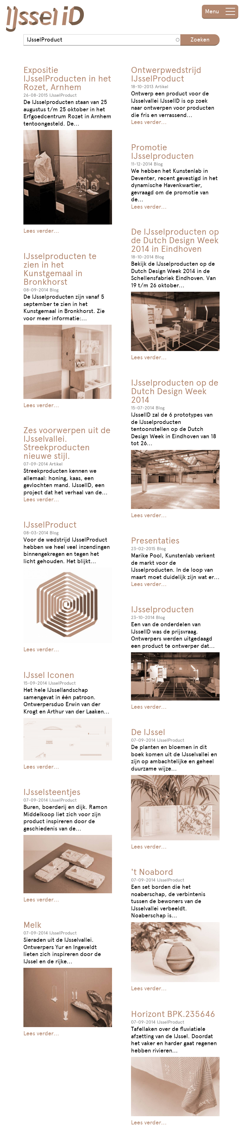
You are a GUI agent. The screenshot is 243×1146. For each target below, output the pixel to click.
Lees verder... (41, 230)
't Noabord (152, 872)
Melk (32, 925)
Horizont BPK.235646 (173, 1014)
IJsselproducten (162, 609)
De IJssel (148, 732)
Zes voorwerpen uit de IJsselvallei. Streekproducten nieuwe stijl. (66, 443)
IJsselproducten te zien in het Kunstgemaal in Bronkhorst (60, 269)
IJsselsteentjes (51, 792)
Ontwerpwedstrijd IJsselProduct (166, 74)
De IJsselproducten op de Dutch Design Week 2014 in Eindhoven (175, 240)
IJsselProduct (50, 524)
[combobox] (101, 40)
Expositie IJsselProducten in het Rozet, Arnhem (67, 78)
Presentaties (155, 540)
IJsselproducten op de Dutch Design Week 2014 (174, 391)
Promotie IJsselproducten (162, 151)
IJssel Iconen (48, 675)
